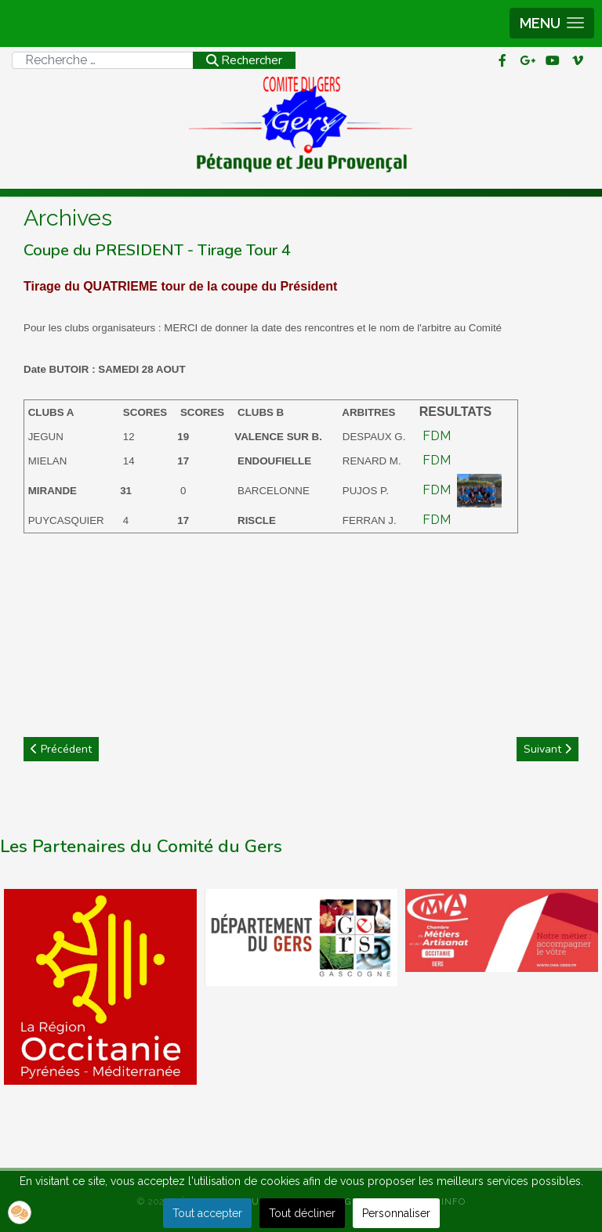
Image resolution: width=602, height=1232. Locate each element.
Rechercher (244, 60)
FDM (436, 435)
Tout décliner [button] (302, 1213)
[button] (552, 23)
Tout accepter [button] (207, 1213)
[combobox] (103, 60)
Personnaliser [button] (396, 1213)
